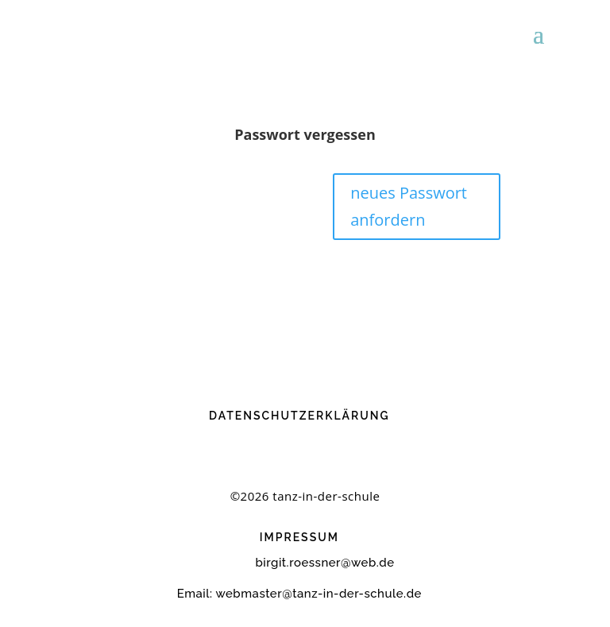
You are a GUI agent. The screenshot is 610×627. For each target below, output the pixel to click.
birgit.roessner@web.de (299, 562)
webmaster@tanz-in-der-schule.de (318, 593)
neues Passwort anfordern (408, 206)
